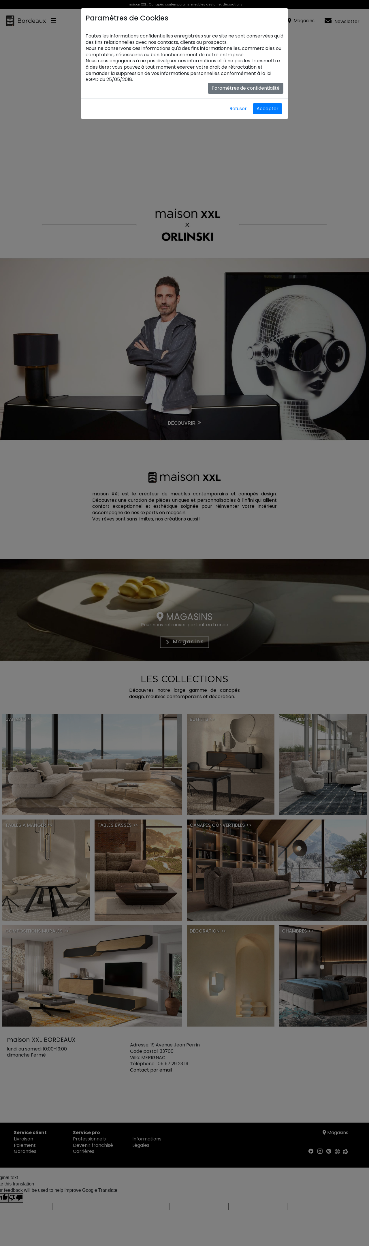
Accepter (267, 108)
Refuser (238, 108)
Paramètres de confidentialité (246, 88)
